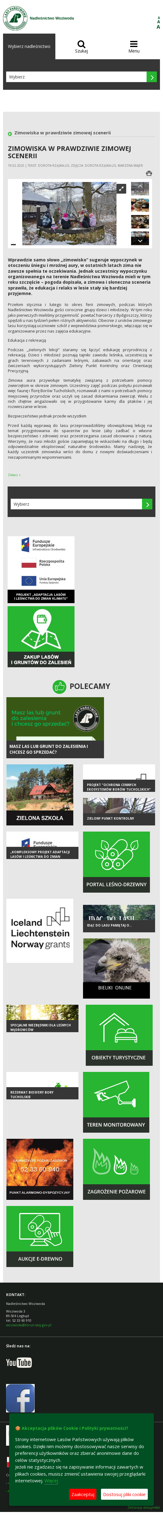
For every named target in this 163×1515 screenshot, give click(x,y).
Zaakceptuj (82, 1494)
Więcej (51, 1480)
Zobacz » (14, 475)
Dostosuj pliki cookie (124, 1494)
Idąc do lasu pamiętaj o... (109, 925)
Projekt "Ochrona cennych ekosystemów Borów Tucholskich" (119, 787)
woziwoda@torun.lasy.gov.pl (28, 1325)
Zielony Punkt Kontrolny (110, 818)
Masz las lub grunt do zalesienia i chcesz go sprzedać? (48, 749)
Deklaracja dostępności (144, 1507)
